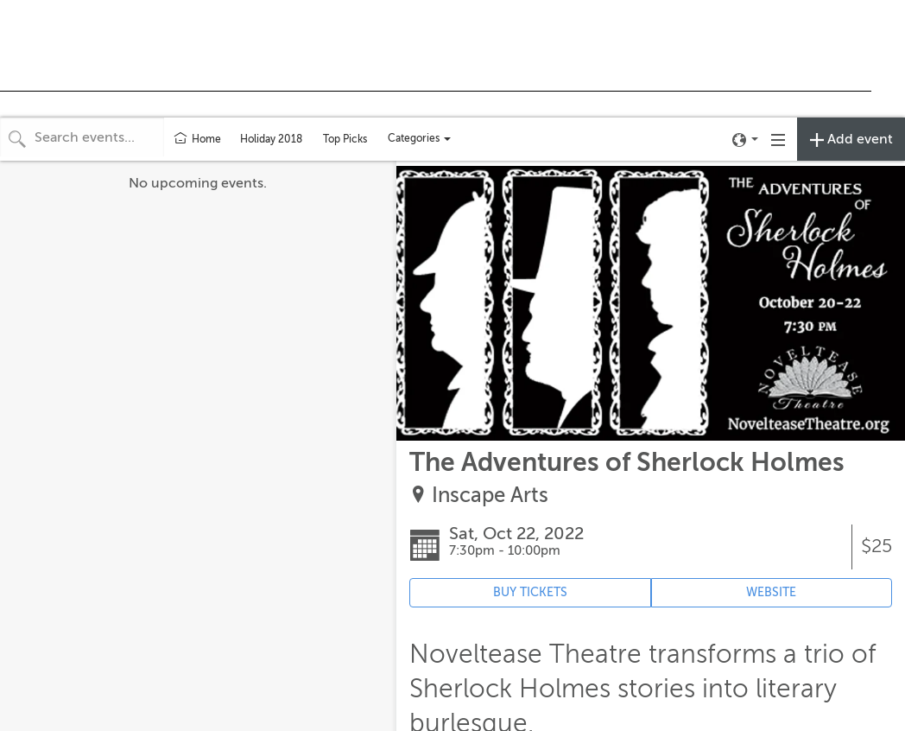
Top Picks (345, 139)
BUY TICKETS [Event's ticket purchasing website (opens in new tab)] (530, 592)
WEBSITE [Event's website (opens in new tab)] (771, 592)
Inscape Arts (490, 495)
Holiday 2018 (271, 139)
